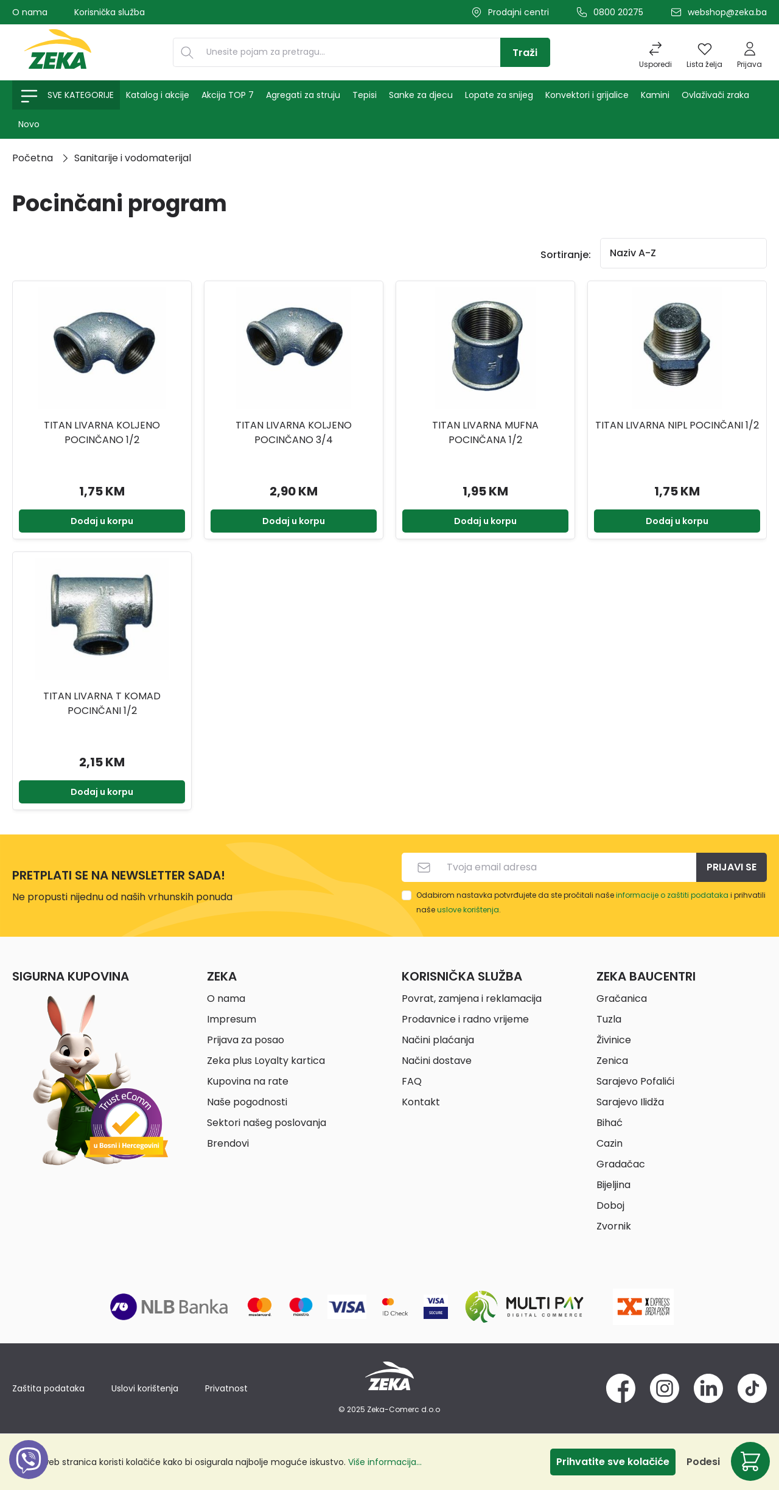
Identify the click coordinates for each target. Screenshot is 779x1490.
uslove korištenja (468, 909)
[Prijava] (749, 52)
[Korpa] (750, 1461)
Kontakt (421, 1102)
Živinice (613, 1040)
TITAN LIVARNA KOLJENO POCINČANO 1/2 (102, 432)
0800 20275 (618, 12)
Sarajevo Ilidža (630, 1102)
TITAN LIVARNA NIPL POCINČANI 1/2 (677, 425)
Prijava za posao (245, 1040)
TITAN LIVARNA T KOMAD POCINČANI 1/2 (102, 703)
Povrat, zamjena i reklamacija (472, 999)
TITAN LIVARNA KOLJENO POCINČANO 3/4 (294, 432)
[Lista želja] (704, 52)
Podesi (703, 1462)
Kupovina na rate (247, 1081)
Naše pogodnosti (247, 1102)
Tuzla (608, 1019)
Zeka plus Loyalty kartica (266, 1061)
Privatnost (226, 1388)
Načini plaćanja (438, 1040)
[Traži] (525, 52)
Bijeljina (613, 1185)
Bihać (609, 1123)
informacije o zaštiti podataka (672, 895)
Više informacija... (385, 1462)
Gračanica (621, 999)
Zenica (612, 1061)
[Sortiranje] (683, 253)
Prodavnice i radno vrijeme (465, 1019)
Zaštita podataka (48, 1388)
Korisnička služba (109, 12)
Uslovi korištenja (144, 1388)
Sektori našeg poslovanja (266, 1123)
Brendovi (228, 1143)
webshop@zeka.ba (727, 12)
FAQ (412, 1081)
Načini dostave (437, 1061)
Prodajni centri (518, 12)
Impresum (231, 1019)
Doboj (610, 1205)
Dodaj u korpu (102, 521)
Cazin (609, 1143)
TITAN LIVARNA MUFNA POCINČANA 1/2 (485, 432)
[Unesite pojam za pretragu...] (350, 52)
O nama (29, 12)
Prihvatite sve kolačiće (612, 1462)
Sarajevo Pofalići (635, 1081)
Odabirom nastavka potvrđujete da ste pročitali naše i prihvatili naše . (591, 902)
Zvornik (613, 1226)
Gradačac (620, 1164)
